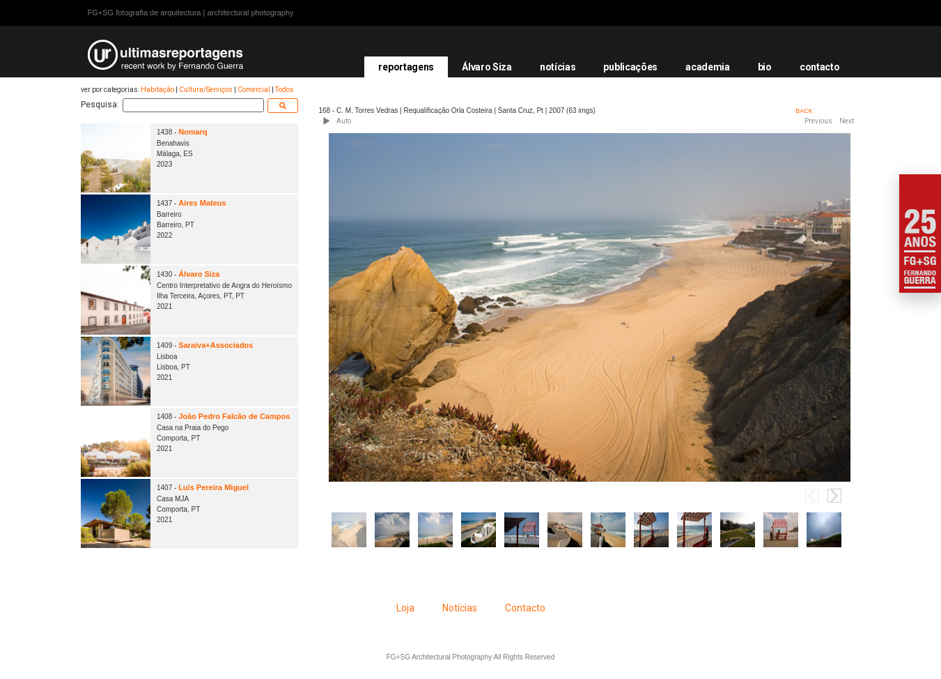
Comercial (254, 89)
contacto (820, 67)
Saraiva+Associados (215, 345)
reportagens (406, 67)
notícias (558, 67)
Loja (405, 607)
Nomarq (193, 132)
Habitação (157, 89)
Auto (343, 121)
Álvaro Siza (487, 67)
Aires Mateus (202, 203)
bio (765, 67)
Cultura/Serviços (206, 89)
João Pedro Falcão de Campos (234, 416)
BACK (804, 110)
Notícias (459, 607)
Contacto (525, 607)
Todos (284, 89)
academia (707, 67)
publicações (630, 67)
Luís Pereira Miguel (213, 487)
